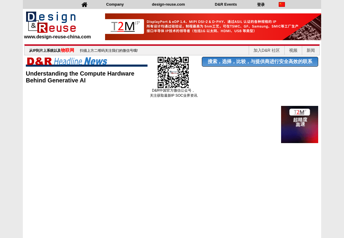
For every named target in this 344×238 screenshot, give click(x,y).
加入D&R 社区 (266, 50)
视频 (293, 50)
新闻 (311, 50)
